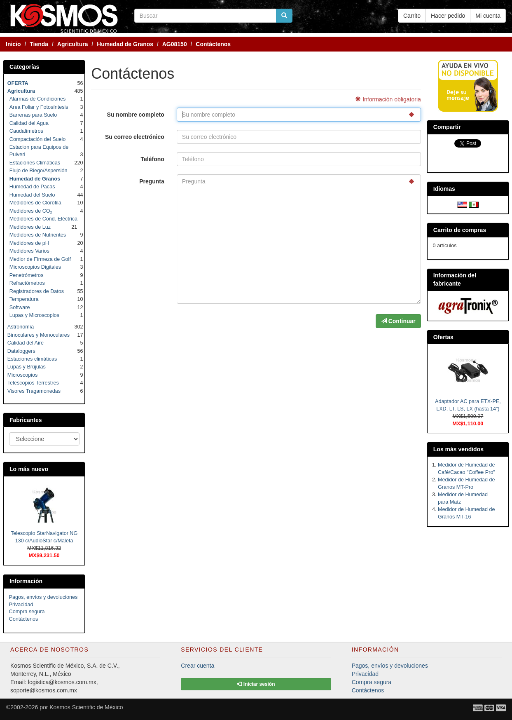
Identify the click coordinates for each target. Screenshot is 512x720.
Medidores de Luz (30, 227)
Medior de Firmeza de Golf (40, 259)
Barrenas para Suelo (33, 115)
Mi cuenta (487, 15)
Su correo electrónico (134, 137)
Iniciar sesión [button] (256, 684)
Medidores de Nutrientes (37, 235)
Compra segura (27, 611)
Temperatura (24, 299)
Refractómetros (27, 283)
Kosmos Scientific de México (86, 707)
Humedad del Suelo (32, 195)
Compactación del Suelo (37, 139)
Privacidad (21, 604)
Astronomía (20, 327)
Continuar (398, 321)
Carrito (412, 15)
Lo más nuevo (28, 469)
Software (19, 307)
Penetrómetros (26, 275)
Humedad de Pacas (32, 187)
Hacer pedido (448, 15)
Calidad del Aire (25, 343)
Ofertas (443, 337)
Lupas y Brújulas (26, 367)
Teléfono (152, 159)
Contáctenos (23, 619)
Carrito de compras (459, 230)
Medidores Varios (29, 251)
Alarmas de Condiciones (37, 99)
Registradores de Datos (36, 291)
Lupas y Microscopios (34, 315)
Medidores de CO (30, 211)
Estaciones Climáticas (34, 163)
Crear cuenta (197, 665)
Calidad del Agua (29, 123)
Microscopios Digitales (35, 267)
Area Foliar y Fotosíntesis (38, 107)
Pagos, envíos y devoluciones (43, 597)
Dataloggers (21, 351)
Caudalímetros (26, 131)
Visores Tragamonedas (34, 391)
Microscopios (22, 375)
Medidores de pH (29, 243)
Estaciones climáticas (32, 359)
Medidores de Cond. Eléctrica (43, 219)
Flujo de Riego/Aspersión (38, 171)
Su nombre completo (135, 114)
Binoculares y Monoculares (38, 335)
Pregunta (151, 181)
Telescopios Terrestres (33, 383)
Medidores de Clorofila (35, 203)
